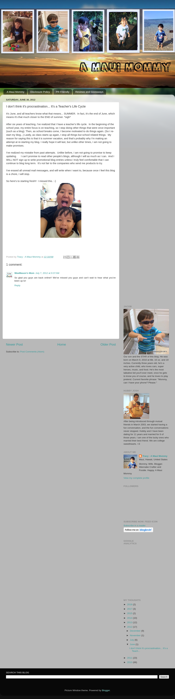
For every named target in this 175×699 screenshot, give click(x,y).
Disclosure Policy (40, 91)
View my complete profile (136, 478)
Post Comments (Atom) (32, 351)
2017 (130, 609)
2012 (130, 627)
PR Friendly (62, 91)
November (135, 635)
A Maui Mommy (15, 91)
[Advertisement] (32, 129)
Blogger (106, 690)
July (132, 640)
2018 (130, 604)
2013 (130, 622)
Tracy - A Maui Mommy (154, 456)
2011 (130, 658)
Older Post (108, 344)
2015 (130, 613)
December (135, 631)
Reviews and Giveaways (89, 91)
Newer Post (14, 344)
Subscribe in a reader (134, 525)
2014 (130, 618)
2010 (130, 662)
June (133, 644)
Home (61, 344)
